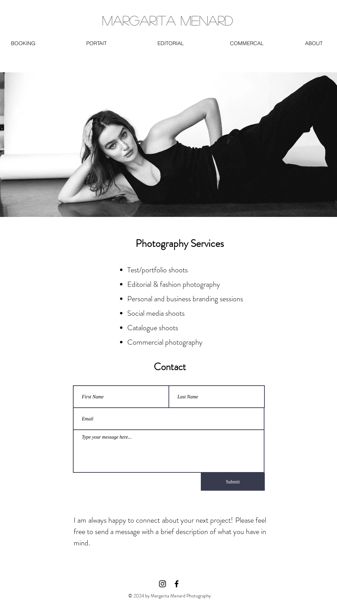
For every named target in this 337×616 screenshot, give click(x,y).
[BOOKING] (23, 43)
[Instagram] (162, 583)
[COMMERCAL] (246, 43)
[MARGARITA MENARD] (167, 20)
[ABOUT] (314, 43)
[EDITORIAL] (170, 43)
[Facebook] (176, 583)
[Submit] (233, 482)
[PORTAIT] (96, 43)
